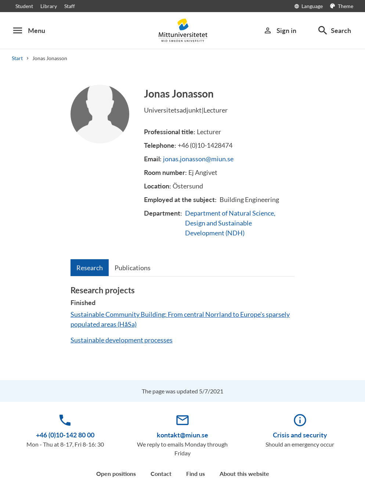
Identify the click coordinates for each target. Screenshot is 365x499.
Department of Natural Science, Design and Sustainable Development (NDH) (230, 223)
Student (24, 6)
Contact (161, 473)
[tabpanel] (182, 318)
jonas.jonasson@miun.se (198, 159)
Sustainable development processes (122, 340)
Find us (195, 473)
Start (17, 58)
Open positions (116, 473)
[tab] (90, 267)
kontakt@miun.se (182, 435)
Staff (69, 6)
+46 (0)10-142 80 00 (65, 435)
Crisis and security (300, 435)
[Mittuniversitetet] (182, 30)
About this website (244, 473)
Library (48, 6)
